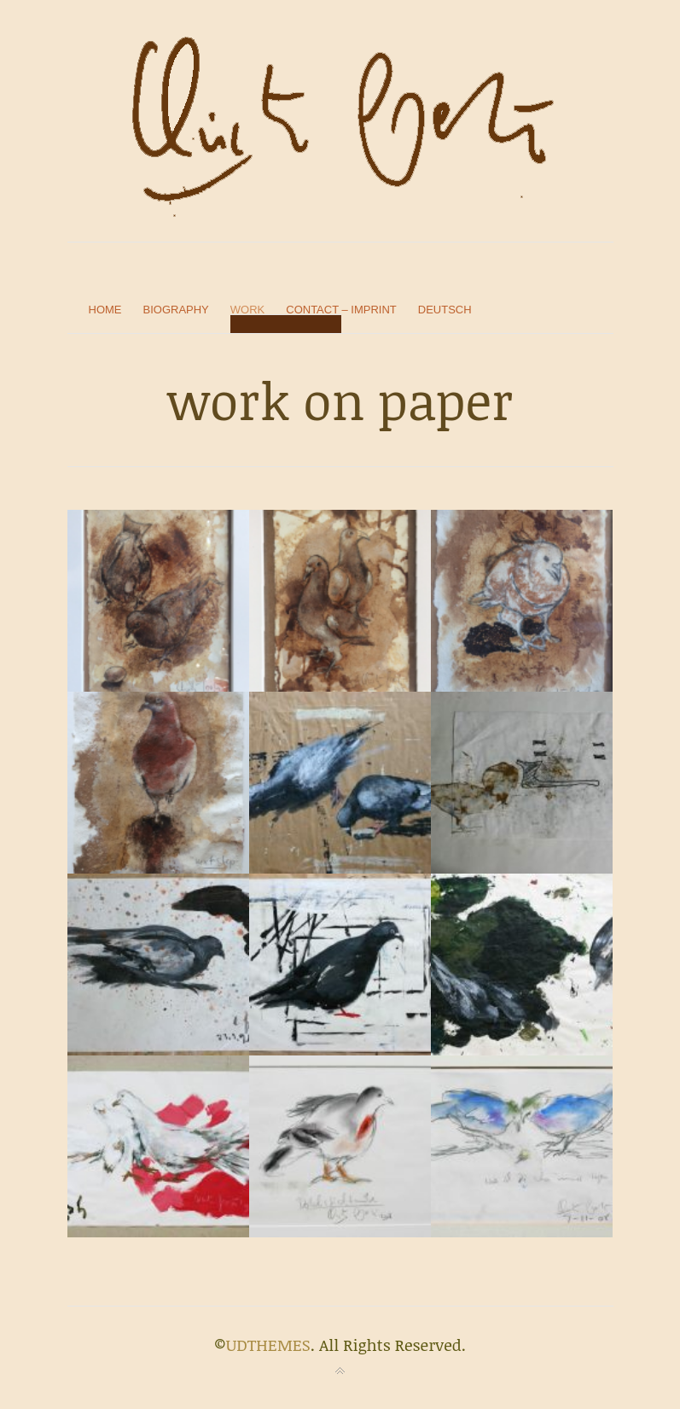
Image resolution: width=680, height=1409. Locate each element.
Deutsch (445, 309)
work (247, 309)
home (105, 309)
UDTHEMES (268, 1345)
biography (176, 309)
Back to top (340, 1371)
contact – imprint (341, 309)
